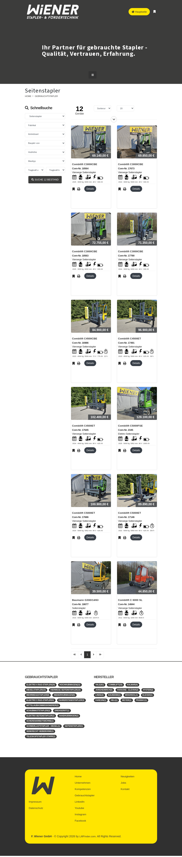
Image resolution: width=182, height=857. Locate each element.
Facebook (80, 822)
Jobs (123, 785)
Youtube (79, 809)
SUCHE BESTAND (45, 179)
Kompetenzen (83, 791)
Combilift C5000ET (83, 512)
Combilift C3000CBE (84, 164)
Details (90, 188)
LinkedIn (80, 803)
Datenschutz (36, 809)
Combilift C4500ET (129, 338)
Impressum (35, 803)
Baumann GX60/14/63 (85, 600)
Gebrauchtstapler (46, 96)
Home (28, 96)
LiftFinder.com (87, 837)
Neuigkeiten (128, 779)
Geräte (79, 113)
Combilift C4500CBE (84, 338)
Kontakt (125, 791)
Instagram (81, 816)
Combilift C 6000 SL (130, 600)
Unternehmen (83, 785)
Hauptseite (139, 11)
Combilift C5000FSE (130, 425)
